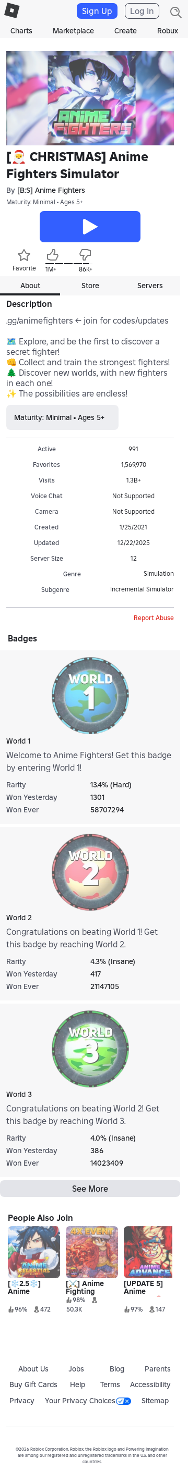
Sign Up (97, 11)
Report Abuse (154, 618)
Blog (117, 1369)
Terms (110, 1384)
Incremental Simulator (142, 589)
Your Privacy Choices (88, 1400)
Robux (167, 30)
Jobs (76, 1369)
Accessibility (150, 1384)
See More (90, 1188)
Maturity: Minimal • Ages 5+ (44, 202)
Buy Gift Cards (33, 1384)
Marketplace (73, 30)
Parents (158, 1369)
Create (125, 30)
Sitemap (155, 1400)
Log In (142, 11)
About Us (33, 1369)
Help (77, 1384)
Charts (21, 30)
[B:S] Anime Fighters (51, 190)
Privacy (21, 1400)
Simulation (159, 573)
